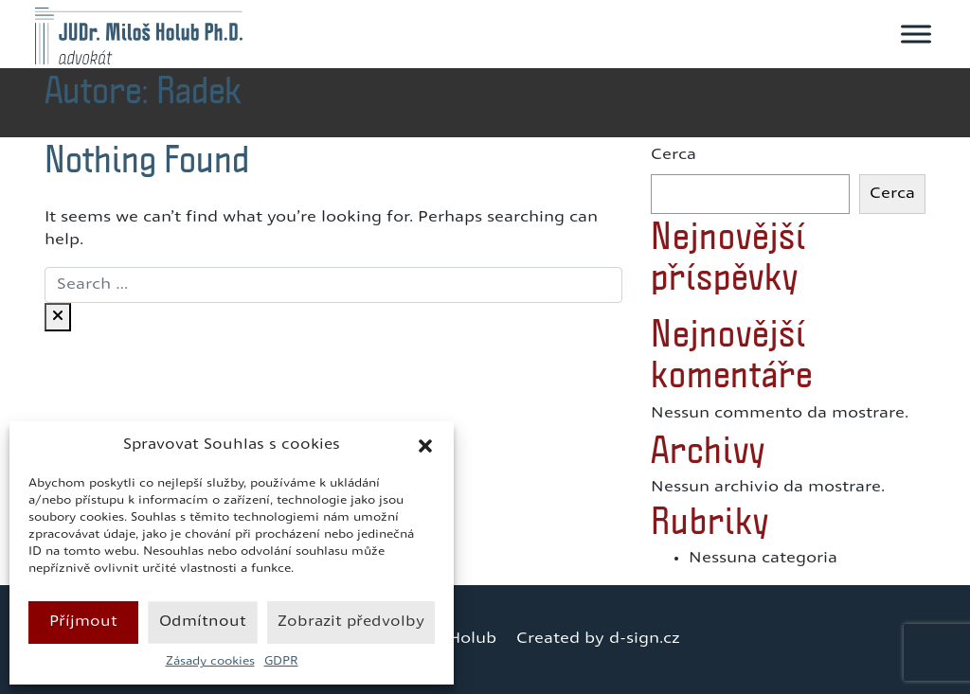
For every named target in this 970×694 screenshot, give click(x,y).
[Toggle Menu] (916, 34)
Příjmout (83, 622)
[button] (425, 445)
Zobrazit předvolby (351, 622)
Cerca (673, 155)
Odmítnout (202, 622)
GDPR (281, 661)
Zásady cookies (210, 661)
